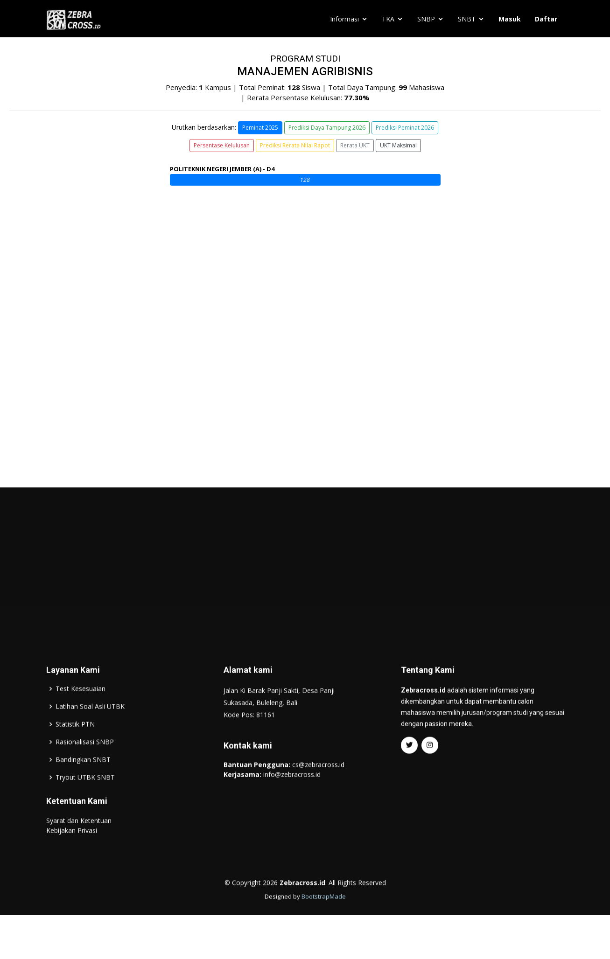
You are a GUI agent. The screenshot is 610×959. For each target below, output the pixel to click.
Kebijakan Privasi (71, 848)
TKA (388, 18)
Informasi (344, 18)
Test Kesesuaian (80, 706)
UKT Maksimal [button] (398, 145)
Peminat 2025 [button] (260, 128)
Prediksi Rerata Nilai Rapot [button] (295, 145)
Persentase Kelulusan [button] (222, 145)
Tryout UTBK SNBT (85, 795)
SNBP (426, 18)
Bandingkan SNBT (83, 777)
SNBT (467, 18)
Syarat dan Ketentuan (79, 838)
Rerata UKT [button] (355, 145)
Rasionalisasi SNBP (85, 760)
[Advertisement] (305, 579)
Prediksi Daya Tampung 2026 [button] (326, 128)
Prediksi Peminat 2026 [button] (405, 128)
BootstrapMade (323, 914)
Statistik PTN (75, 742)
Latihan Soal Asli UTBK (90, 724)
